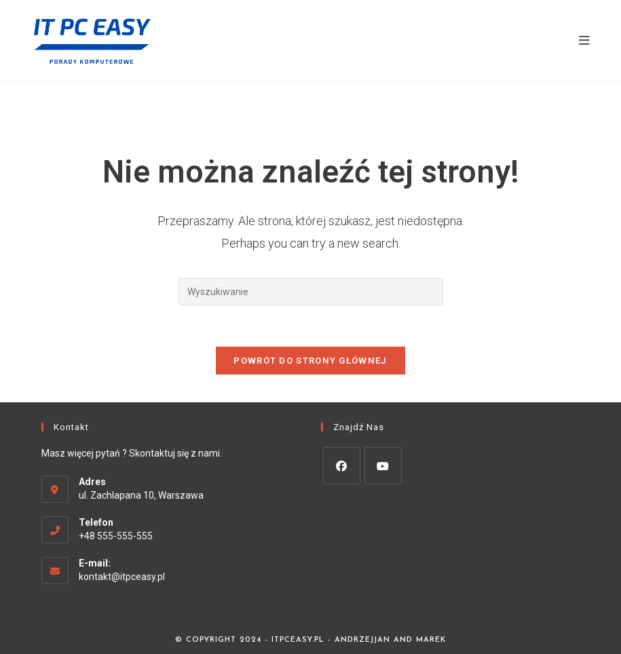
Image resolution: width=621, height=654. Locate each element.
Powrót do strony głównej (310, 360)
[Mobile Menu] (584, 40)
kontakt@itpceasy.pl (122, 576)
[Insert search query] (310, 291)
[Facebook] (341, 465)
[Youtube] (383, 465)
